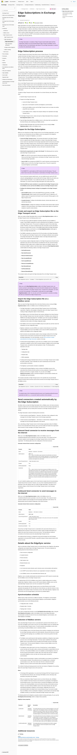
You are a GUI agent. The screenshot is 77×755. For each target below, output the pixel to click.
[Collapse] (14, 8)
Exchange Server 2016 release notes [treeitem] (8, 25)
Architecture (32, 8)
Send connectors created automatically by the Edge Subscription (67, 13)
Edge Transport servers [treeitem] (8, 37)
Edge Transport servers (40, 8)
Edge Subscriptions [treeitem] (9, 41)
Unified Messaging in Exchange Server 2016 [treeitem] (8, 82)
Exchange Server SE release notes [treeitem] (7, 18)
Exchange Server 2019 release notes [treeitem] (8, 22)
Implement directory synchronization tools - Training (28, 737)
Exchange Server (24, 8)
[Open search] (71, 2)
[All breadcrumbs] (19, 9)
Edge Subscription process (68, 11)
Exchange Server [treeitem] (5, 13)
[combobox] (8, 10)
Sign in (74, 1)
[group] (38, 386)
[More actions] (58, 9)
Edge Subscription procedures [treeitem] (8, 44)
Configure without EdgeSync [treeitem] (9, 47)
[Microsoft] (2, 1)
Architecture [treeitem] (5, 30)
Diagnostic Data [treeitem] (5, 77)
